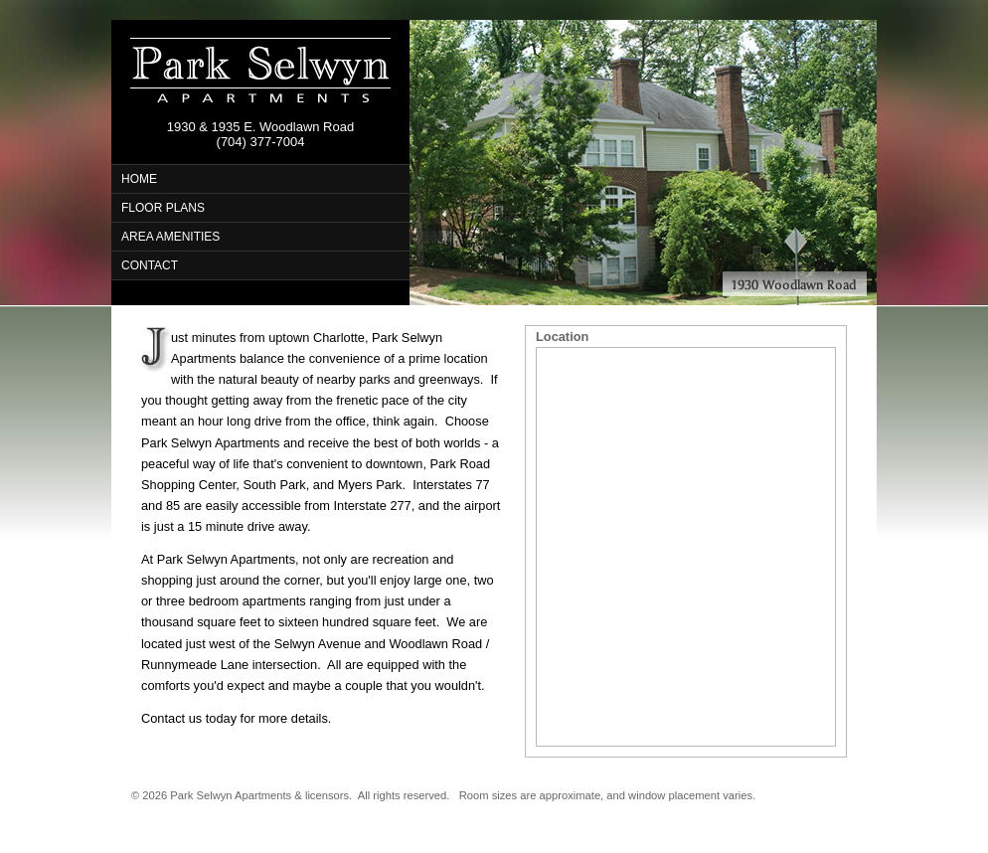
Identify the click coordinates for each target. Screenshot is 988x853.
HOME (139, 179)
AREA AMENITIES (170, 237)
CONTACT (149, 265)
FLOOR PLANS (163, 208)
